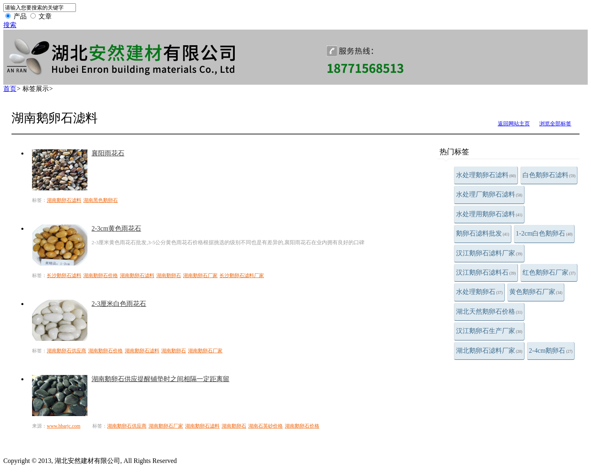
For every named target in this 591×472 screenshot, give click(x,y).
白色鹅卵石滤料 (549, 174)
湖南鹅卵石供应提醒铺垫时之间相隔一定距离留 (160, 378)
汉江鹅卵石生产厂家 (489, 330)
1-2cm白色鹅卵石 (544, 233)
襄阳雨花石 (108, 153)
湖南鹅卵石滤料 (64, 200)
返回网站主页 (514, 123)
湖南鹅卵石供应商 (66, 351)
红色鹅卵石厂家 (549, 272)
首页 (9, 88)
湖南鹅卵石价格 (100, 275)
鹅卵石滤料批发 (482, 233)
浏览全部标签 (555, 123)
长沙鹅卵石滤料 (64, 275)
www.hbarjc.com (63, 426)
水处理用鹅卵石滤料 (489, 214)
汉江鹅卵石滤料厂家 (489, 253)
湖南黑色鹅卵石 (100, 200)
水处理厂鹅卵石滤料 (489, 194)
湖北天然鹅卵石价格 (489, 311)
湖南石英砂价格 (265, 426)
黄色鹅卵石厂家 (536, 291)
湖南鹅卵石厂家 (200, 275)
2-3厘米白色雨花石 (119, 303)
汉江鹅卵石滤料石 (486, 272)
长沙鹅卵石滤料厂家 (242, 275)
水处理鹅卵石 (479, 291)
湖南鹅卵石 (168, 275)
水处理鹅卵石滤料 (486, 174)
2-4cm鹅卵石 (551, 350)
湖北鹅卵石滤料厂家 (489, 350)
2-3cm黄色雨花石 (116, 228)
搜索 (9, 24)
